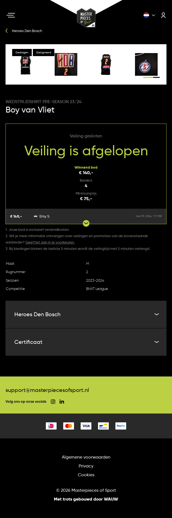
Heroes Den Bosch (86, 314)
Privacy (86, 466)
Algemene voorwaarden (86, 457)
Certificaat (86, 342)
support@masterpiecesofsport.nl (47, 390)
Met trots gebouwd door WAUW (86, 499)
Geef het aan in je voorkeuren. (50, 242)
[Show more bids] (86, 223)
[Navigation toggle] (11, 15)
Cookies (86, 474)
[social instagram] (53, 401)
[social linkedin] (62, 401)
